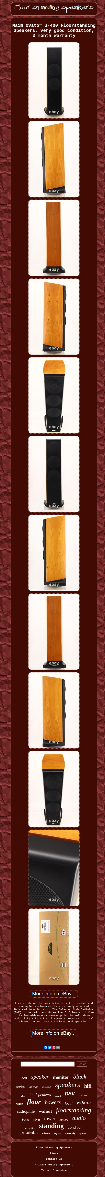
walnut (45, 1111)
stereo (83, 1095)
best (24, 1078)
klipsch (57, 1133)
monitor (61, 1077)
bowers (53, 1102)
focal (69, 1103)
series (20, 1087)
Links (54, 1153)
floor (34, 1101)
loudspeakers (40, 1094)
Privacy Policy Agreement (54, 1164)
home (46, 1086)
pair (70, 1093)
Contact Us (54, 1159)
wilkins (84, 1102)
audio (79, 1118)
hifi (88, 1086)
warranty (70, 1133)
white (19, 1103)
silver (36, 1119)
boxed (26, 1119)
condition (75, 1127)
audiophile (26, 1111)
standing (51, 1126)
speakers (67, 1085)
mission (46, 1133)
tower (49, 1118)
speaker (40, 1076)
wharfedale (30, 1133)
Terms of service (54, 1170)
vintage (33, 1087)
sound (58, 1096)
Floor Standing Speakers (54, 1147)
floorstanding (73, 1110)
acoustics (30, 1128)
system (82, 1133)
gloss (23, 1096)
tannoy (63, 1119)
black (79, 1076)
